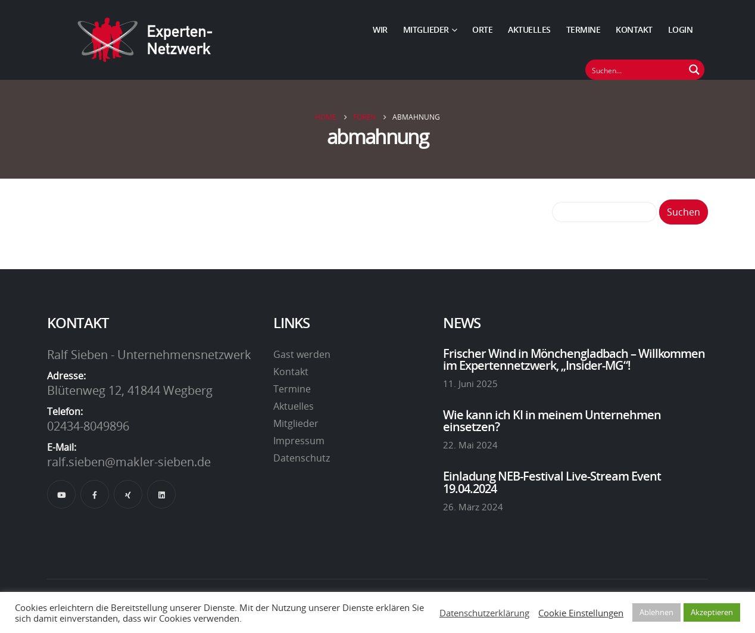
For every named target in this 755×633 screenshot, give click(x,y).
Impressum (299, 440)
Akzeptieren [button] (712, 612)
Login (680, 29)
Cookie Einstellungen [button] (580, 612)
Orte (482, 29)
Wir (380, 29)
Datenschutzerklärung (484, 612)
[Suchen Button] (694, 70)
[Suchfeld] (635, 69)
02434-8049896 (88, 425)
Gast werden (301, 354)
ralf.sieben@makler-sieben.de (129, 461)
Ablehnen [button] (656, 612)
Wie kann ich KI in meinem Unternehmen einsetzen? (552, 420)
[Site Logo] (145, 40)
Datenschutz (301, 457)
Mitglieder (426, 29)
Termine (583, 29)
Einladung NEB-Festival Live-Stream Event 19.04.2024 (552, 481)
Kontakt (634, 29)
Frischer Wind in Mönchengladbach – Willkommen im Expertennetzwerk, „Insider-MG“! (574, 359)
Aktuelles (529, 29)
